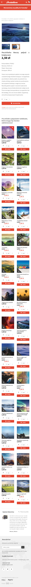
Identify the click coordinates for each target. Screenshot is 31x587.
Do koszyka (15, 103)
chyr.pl (9, 583)
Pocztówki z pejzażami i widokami (16, 19)
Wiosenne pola (6, 494)
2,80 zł (21, 223)
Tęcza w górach (21, 494)
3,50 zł (18, 222)
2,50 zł (4, 143)
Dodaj (7, 149)
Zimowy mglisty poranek (6, 441)
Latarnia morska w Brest (7, 358)
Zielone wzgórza (22, 167)
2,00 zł (6, 195)
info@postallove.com (7, 564)
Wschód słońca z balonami (22, 303)
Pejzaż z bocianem (7, 167)
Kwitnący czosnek (7, 192)
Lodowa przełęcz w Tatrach (22, 467)
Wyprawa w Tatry (7, 220)
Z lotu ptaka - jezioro (21, 386)
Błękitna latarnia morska (22, 193)
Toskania (4, 247)
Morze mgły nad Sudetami (21, 358)
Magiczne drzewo (22, 247)
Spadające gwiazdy (22, 440)
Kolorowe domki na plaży (23, 275)
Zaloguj (3, 107)
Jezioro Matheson (7, 413)
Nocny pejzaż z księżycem (7, 20)
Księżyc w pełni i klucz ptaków (6, 141)
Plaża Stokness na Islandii (7, 386)
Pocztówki (4, 19)
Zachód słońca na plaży (7, 467)
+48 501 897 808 (6, 563)
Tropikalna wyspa (22, 220)
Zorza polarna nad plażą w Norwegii (22, 414)
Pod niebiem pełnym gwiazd (23, 141)
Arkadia (4, 274)
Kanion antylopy (6, 330)
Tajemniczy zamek (7, 302)
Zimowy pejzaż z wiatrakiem (22, 331)
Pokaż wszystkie (23, 512)
